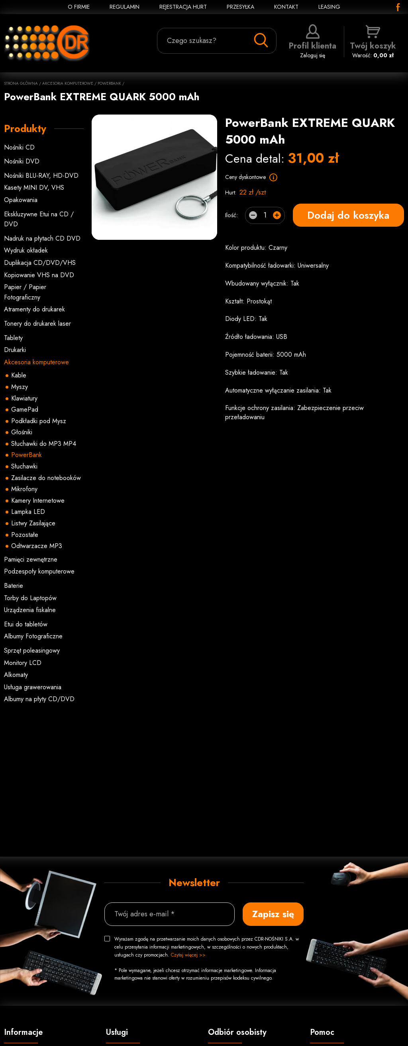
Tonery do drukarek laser (37, 323)
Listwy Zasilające (33, 523)
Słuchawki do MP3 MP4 (43, 443)
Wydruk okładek (26, 250)
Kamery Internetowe (38, 500)
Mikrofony (24, 489)
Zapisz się (273, 914)
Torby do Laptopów (30, 598)
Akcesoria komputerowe (67, 83)
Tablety (13, 337)
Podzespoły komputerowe (39, 571)
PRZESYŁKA (240, 7)
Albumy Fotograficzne (33, 636)
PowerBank (109, 83)
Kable (18, 375)
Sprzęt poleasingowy (32, 650)
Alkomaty (16, 674)
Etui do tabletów (25, 624)
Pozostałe (24, 534)
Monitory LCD (22, 662)
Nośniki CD (19, 147)
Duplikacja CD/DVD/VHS (40, 262)
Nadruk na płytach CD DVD (42, 238)
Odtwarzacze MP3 (36, 545)
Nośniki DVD (21, 161)
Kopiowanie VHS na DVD (39, 275)
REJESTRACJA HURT (183, 7)
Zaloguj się (312, 41)
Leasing (329, 7)
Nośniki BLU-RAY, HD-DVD (41, 175)
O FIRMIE (79, 7)
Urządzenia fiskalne (30, 609)
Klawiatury (24, 398)
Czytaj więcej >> (188, 955)
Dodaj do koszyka (348, 215)
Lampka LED (28, 511)
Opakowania (20, 199)
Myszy (19, 386)
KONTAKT (286, 7)
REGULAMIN (124, 7)
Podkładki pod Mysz (38, 421)
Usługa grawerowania (32, 687)
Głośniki (21, 432)
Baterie (13, 585)
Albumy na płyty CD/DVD (39, 699)
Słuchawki (24, 466)
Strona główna (21, 83)
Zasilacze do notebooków (46, 477)
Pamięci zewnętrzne (30, 559)
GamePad (24, 409)
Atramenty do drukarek (34, 309)
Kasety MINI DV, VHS (34, 187)
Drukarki (15, 349)
